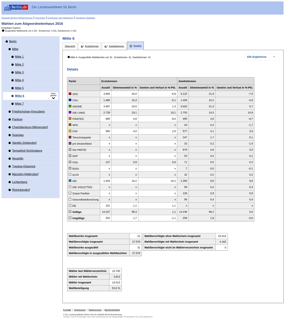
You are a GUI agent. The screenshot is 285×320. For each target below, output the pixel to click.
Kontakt (67, 310)
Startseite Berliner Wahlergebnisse (17, 18)
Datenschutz (95, 310)
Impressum (80, 310)
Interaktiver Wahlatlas (85, 18)
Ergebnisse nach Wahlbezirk (60, 18)
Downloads (40, 18)
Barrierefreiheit (112, 310)
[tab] (70, 46)
